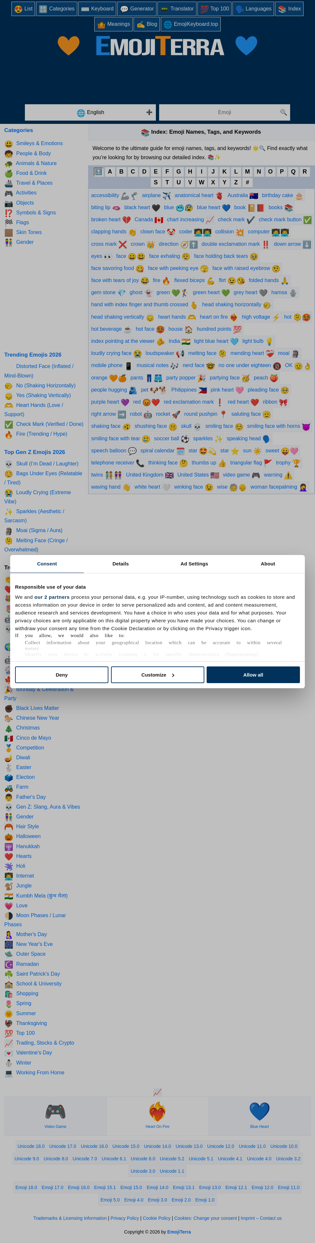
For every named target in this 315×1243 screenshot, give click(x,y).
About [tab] (268, 563)
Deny (62, 675)
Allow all (253, 675)
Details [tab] (121, 563)
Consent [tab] (47, 563)
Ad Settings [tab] (194, 563)
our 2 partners (52, 597)
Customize (157, 675)
